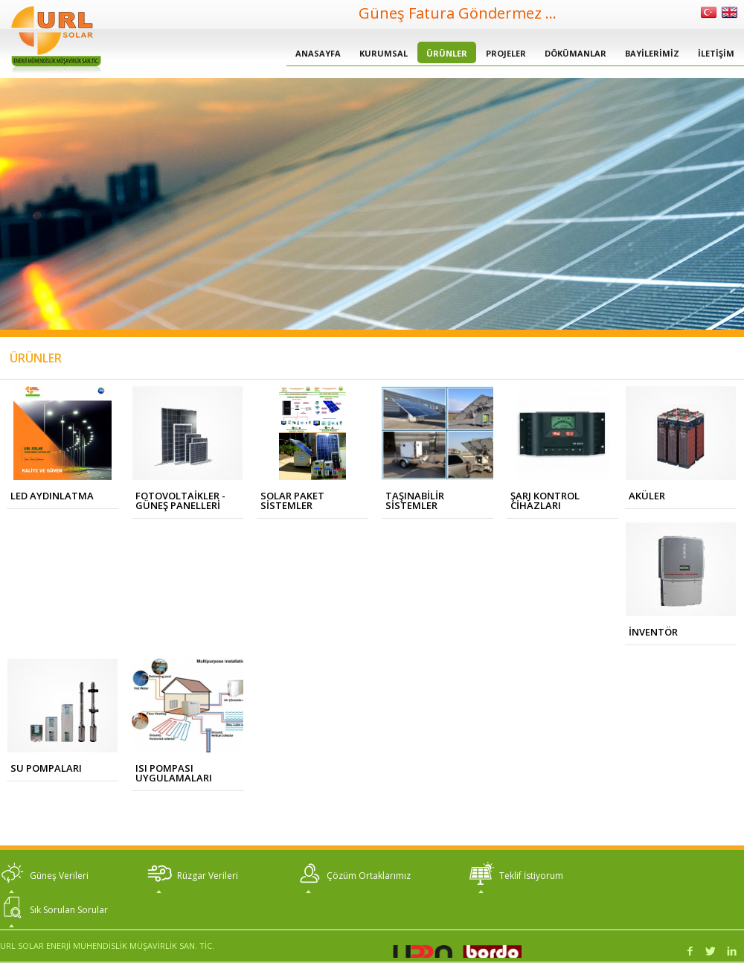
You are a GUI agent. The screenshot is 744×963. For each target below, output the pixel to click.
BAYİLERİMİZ (652, 53)
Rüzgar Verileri (207, 875)
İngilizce (729, 12)
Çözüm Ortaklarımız (369, 875)
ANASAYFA (318, 53)
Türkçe (708, 12)
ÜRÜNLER (446, 53)
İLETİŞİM (716, 53)
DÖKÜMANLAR (575, 53)
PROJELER (506, 53)
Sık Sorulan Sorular (69, 909)
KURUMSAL (383, 53)
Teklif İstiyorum (531, 875)
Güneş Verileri (59, 875)
